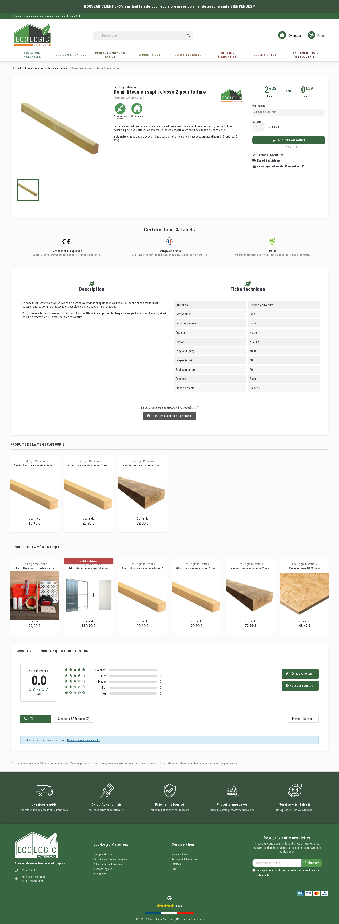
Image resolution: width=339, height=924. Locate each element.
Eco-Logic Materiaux (126, 87)
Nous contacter (180, 854)
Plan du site (99, 874)
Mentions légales (102, 869)
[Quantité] (256, 127)
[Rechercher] (143, 35)
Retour (175, 868)
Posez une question (300, 686)
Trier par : (297, 718)
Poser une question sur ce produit (169, 416)
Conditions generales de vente (110, 859)
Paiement (176, 864)
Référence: (119, 97)
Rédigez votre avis (298, 674)
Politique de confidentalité (107, 864)
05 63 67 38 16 (30, 870)
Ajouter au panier (288, 140)
